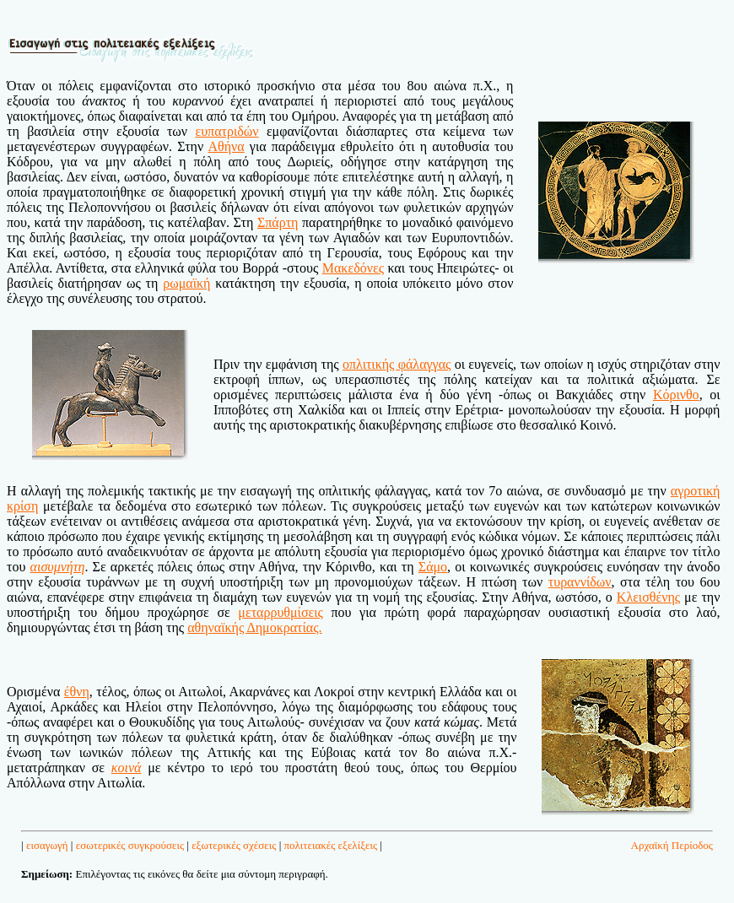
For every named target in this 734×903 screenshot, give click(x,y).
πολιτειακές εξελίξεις (331, 845)
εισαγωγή (47, 845)
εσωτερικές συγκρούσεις (130, 845)
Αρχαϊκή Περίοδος (672, 845)
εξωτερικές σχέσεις (234, 845)
